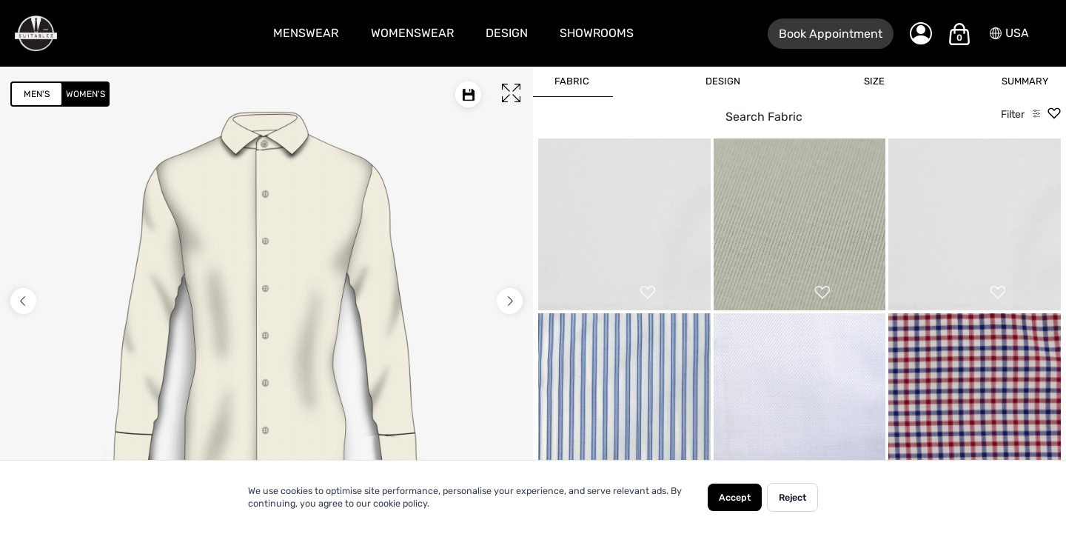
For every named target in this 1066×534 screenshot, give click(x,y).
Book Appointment (830, 34)
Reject (792, 497)
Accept (735, 497)
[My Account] (921, 33)
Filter (1013, 114)
